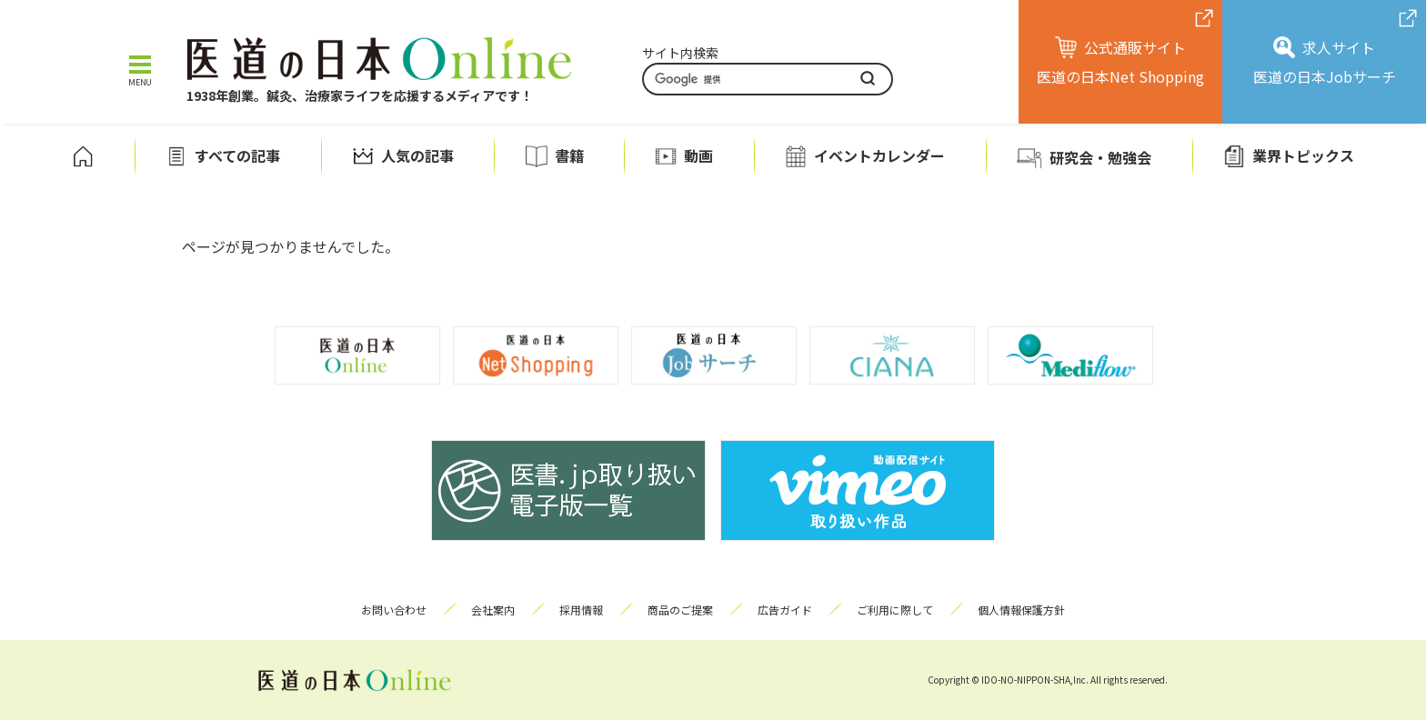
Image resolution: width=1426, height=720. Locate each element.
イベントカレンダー (879, 155)
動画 (698, 155)
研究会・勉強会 (1100, 157)
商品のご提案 (680, 609)
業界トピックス (1303, 155)
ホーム (83, 156)
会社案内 (493, 609)
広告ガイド (785, 609)
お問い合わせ (394, 609)
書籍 (569, 155)
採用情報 (581, 609)
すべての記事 (237, 155)
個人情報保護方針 (1021, 609)
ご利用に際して (895, 609)
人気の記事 (417, 155)
